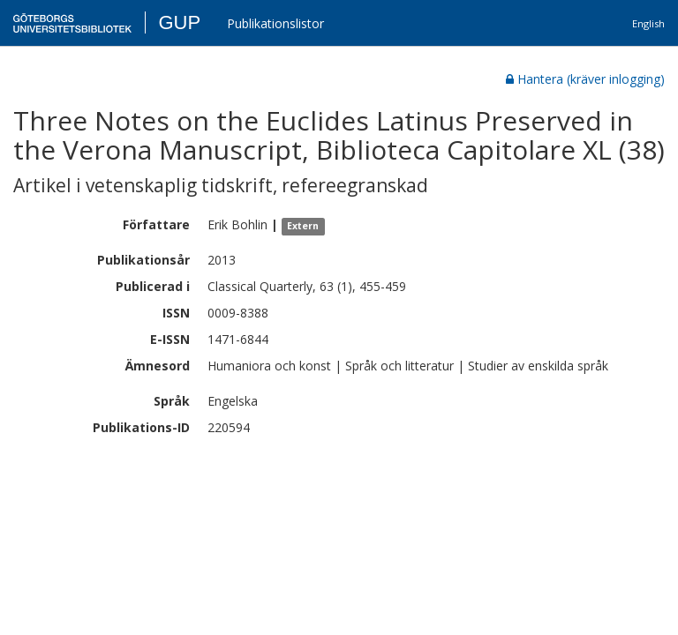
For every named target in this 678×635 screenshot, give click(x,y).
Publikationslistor (275, 23)
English (648, 23)
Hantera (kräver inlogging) (585, 79)
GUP (179, 22)
